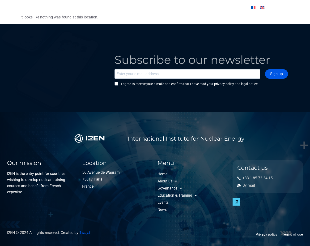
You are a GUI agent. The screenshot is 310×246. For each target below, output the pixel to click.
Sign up (278, 74)
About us (74, 7)
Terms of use (292, 234)
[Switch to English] (262, 8)
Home (48, 7)
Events (191, 7)
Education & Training (153, 7)
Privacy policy (266, 234)
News (212, 7)
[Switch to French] (253, 8)
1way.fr (85, 232)
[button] (74, 7)
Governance (108, 7)
